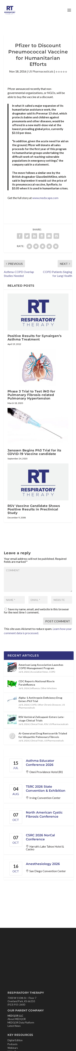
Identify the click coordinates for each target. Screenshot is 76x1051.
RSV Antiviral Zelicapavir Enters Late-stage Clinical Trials (41, 718)
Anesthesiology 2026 (43, 864)
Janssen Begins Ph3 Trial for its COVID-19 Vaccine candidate (34, 452)
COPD (52, 671)
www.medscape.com (45, 198)
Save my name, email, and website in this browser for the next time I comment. (36, 610)
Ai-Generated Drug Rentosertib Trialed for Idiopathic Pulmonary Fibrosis (43, 735)
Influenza (35, 688)
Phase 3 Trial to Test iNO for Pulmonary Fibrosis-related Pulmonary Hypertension (31, 394)
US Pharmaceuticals (40, 71)
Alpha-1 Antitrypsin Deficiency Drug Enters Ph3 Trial (40, 699)
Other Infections (49, 688)
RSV (46, 724)
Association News (39, 671)
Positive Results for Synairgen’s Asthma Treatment (35, 337)
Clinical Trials (36, 724)
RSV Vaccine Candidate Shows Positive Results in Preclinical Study (34, 509)
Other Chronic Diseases (49, 704)
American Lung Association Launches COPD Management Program (41, 666)
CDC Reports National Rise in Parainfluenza (37, 683)
